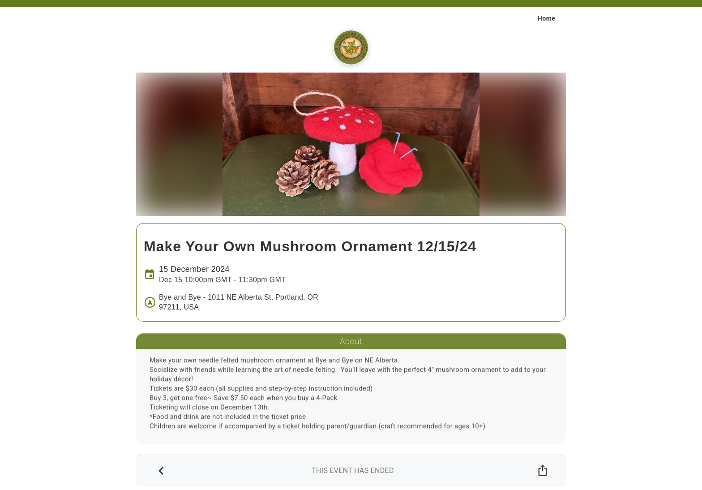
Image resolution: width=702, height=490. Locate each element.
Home (546, 18)
